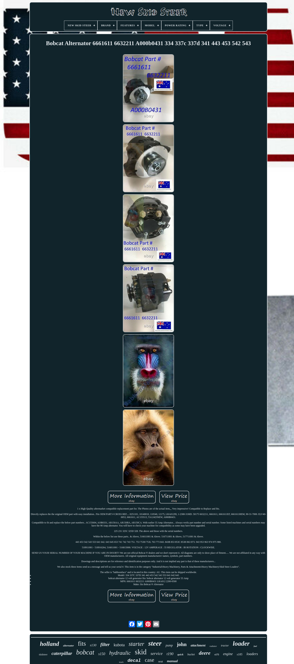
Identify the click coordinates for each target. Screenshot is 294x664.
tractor (225, 645)
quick (180, 654)
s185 (239, 654)
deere (204, 653)
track (121, 662)
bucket (191, 654)
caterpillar (62, 653)
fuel (255, 646)
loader (241, 643)
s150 (101, 654)
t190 (170, 654)
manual (172, 661)
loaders (252, 654)
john (182, 644)
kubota (119, 645)
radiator (213, 646)
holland (49, 643)
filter (105, 644)
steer (154, 643)
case (149, 660)
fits (82, 643)
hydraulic (120, 653)
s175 (216, 654)
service (157, 653)
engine (228, 654)
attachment (198, 645)
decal (134, 660)
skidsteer (43, 654)
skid (140, 652)
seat (160, 661)
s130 (93, 645)
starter (136, 644)
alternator (68, 645)
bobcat (85, 652)
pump (169, 645)
